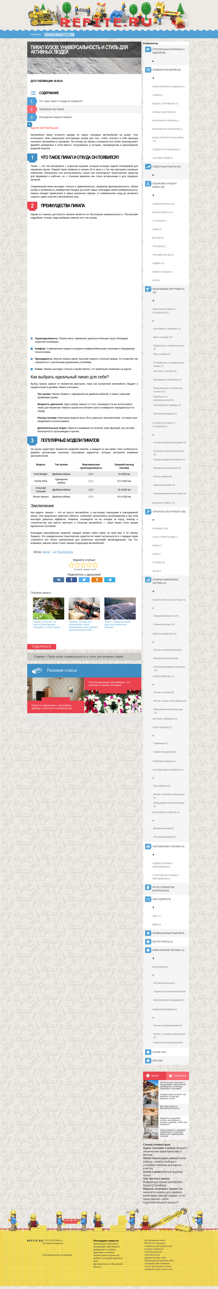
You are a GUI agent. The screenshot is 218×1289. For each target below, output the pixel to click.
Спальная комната (163, 204)
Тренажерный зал (163, 255)
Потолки (158, 562)
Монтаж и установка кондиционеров (169, 1036)
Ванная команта (162, 212)
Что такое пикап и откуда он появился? (61, 101)
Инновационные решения (168, 933)
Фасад (156, 571)
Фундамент (160, 528)
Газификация (160, 743)
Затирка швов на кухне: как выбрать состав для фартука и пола (108, 1258)
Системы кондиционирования (167, 1025)
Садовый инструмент (164, 485)
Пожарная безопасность (165, 615)
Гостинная (159, 221)
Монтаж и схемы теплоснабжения (169, 700)
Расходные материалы (165, 413)
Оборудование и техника (168, 846)
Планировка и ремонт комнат (164, 185)
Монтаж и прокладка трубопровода (168, 796)
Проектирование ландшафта (168, 86)
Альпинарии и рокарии (165, 120)
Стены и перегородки (165, 537)
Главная (35, 34)
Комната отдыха (162, 272)
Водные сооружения (165, 103)
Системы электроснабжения (167, 649)
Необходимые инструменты (168, 291)
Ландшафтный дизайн (166, 69)
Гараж (156, 229)
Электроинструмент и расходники (164, 311)
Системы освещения (164, 719)
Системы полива (162, 158)
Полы (156, 554)
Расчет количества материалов (163, 889)
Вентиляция (160, 967)
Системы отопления (163, 692)
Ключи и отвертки (162, 476)
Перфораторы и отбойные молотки (168, 347)
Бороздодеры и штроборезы (167, 379)
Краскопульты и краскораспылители (163, 398)
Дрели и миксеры (163, 337)
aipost (46, 552)
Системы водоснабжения (168, 770)
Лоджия (158, 263)
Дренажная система (163, 828)
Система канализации (164, 836)
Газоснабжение (162, 727)
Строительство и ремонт (169, 511)
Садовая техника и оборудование (162, 865)
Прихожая (159, 246)
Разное (159, 1052)
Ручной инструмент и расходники (163, 425)
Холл (156, 280)
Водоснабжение (161, 785)
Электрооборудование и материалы (169, 668)
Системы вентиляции (164, 983)
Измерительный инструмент (167, 468)
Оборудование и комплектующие (168, 711)
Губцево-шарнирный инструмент (169, 459)
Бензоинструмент (163, 503)
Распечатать (63, 552)
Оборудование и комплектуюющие (168, 804)
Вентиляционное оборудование (168, 1000)
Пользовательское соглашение (57, 1255)
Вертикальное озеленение (167, 129)
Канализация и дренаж (166, 812)
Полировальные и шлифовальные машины (168, 364)
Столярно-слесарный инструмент (169, 442)
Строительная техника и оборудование (165, 877)
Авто (157, 1060)
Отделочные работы (166, 166)
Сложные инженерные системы (165, 581)
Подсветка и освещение (166, 149)
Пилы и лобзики (161, 354)
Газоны (157, 95)
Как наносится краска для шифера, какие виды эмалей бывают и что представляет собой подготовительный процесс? (164, 1195)
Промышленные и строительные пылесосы (168, 390)
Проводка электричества (165, 658)
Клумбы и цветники (163, 112)
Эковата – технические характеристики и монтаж (166, 1151)
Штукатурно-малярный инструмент (168, 453)
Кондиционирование (164, 1009)
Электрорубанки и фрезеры (167, 405)
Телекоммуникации (164, 761)
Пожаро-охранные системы (169, 600)
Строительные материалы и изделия (168, 51)
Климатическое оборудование (168, 1042)
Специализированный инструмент (169, 493)
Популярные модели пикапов (55, 117)
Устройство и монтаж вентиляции (169, 991)
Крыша (157, 545)
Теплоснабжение (163, 676)
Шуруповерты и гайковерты (167, 328)
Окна (156, 916)
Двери (156, 924)
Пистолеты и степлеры (165, 371)
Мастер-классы (162, 941)
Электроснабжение (164, 634)
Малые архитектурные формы (168, 139)
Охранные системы (164, 624)
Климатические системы (168, 950)
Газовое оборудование (164, 751)
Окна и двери (161, 899)
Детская (158, 238)
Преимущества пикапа (51, 109)
